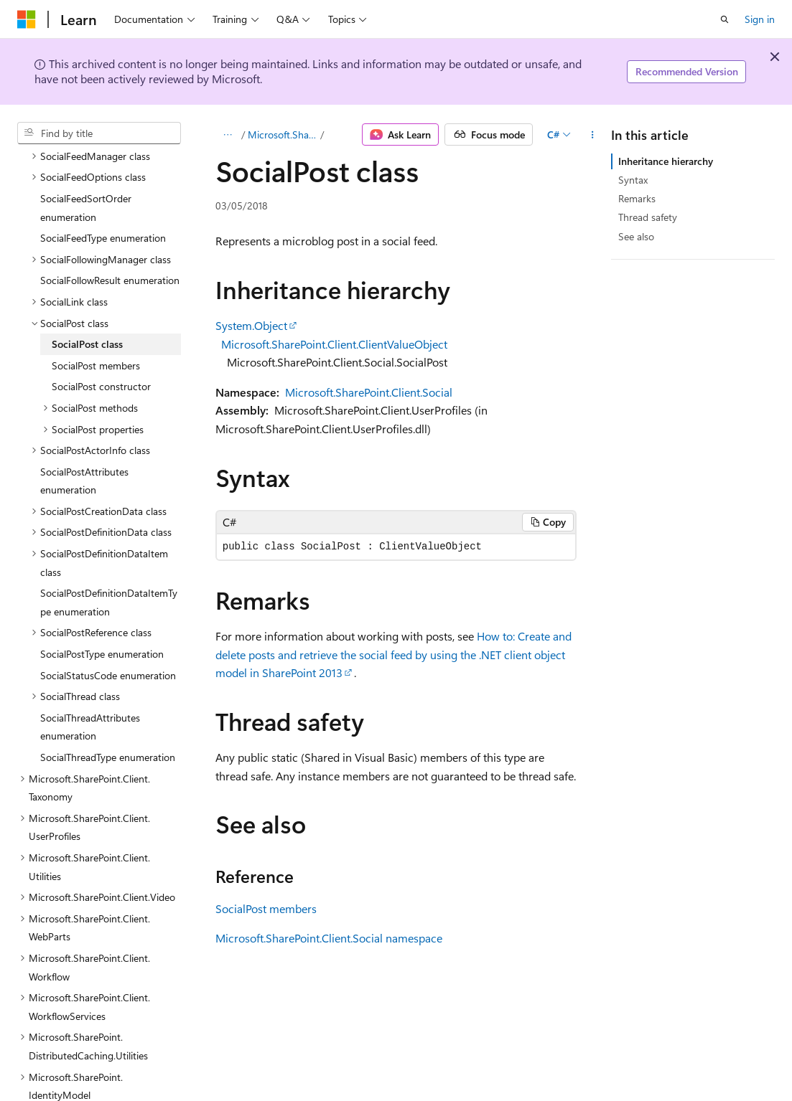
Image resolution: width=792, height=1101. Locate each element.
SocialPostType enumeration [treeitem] (102, 594)
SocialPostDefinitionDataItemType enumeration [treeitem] (108, 542)
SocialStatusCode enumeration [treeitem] (108, 616)
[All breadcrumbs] (228, 134)
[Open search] (724, 19)
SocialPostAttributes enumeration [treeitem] (84, 421)
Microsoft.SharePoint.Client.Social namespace (328, 937)
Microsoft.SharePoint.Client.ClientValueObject (334, 343)
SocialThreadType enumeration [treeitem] (107, 697)
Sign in (760, 19)
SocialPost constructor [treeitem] (101, 327)
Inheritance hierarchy (665, 161)
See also (636, 236)
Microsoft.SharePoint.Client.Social (282, 134)
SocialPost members (266, 908)
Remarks (637, 198)
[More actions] (592, 134)
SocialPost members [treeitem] (96, 306)
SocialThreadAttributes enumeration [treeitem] (90, 667)
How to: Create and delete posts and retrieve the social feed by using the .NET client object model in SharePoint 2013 (393, 654)
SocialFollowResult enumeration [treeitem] (110, 220)
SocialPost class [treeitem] (87, 284)
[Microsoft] (26, 19)
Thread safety (647, 217)
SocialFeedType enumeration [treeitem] (103, 178)
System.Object (251, 325)
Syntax (633, 179)
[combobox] (99, 133)
